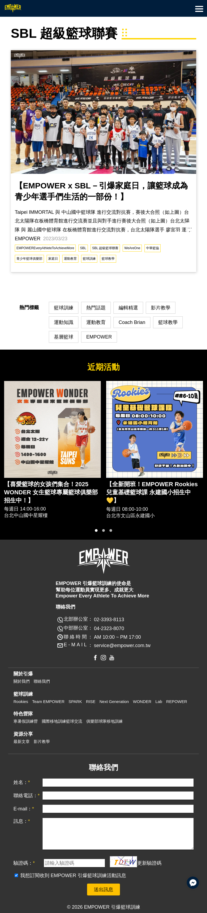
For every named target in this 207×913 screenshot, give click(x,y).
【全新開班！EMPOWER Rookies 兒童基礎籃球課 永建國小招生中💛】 (152, 492)
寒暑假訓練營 (25, 721)
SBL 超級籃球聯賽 (105, 248)
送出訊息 (103, 889)
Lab (159, 701)
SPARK (75, 701)
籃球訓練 (89, 259)
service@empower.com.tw (122, 645)
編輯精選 (128, 307)
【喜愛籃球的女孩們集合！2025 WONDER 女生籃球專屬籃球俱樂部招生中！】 (51, 492)
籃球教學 (108, 259)
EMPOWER (99, 337)
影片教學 (160, 307)
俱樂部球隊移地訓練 (104, 721)
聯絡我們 (42, 681)
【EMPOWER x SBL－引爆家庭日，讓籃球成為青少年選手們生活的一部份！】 (101, 191)
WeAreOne (132, 248)
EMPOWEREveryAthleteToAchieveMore (45, 248)
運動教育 (70, 259)
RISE (90, 701)
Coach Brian (132, 322)
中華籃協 (152, 248)
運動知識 (63, 322)
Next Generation (114, 701)
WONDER (142, 701)
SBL (83, 248)
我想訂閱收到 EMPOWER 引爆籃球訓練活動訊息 (73, 875)
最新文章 (21, 741)
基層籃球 (63, 337)
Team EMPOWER (48, 701)
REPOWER (176, 701)
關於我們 (21, 681)
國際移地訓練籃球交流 (62, 721)
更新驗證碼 (149, 863)
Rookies (20, 701)
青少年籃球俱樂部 (29, 259)
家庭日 (53, 259)
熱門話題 (96, 307)
